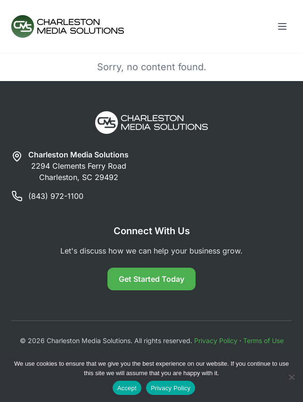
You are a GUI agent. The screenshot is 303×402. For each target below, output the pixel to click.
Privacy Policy (215, 340)
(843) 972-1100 (55, 196)
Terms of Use (263, 340)
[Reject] (291, 377)
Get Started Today (151, 279)
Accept (127, 388)
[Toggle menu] (282, 26)
